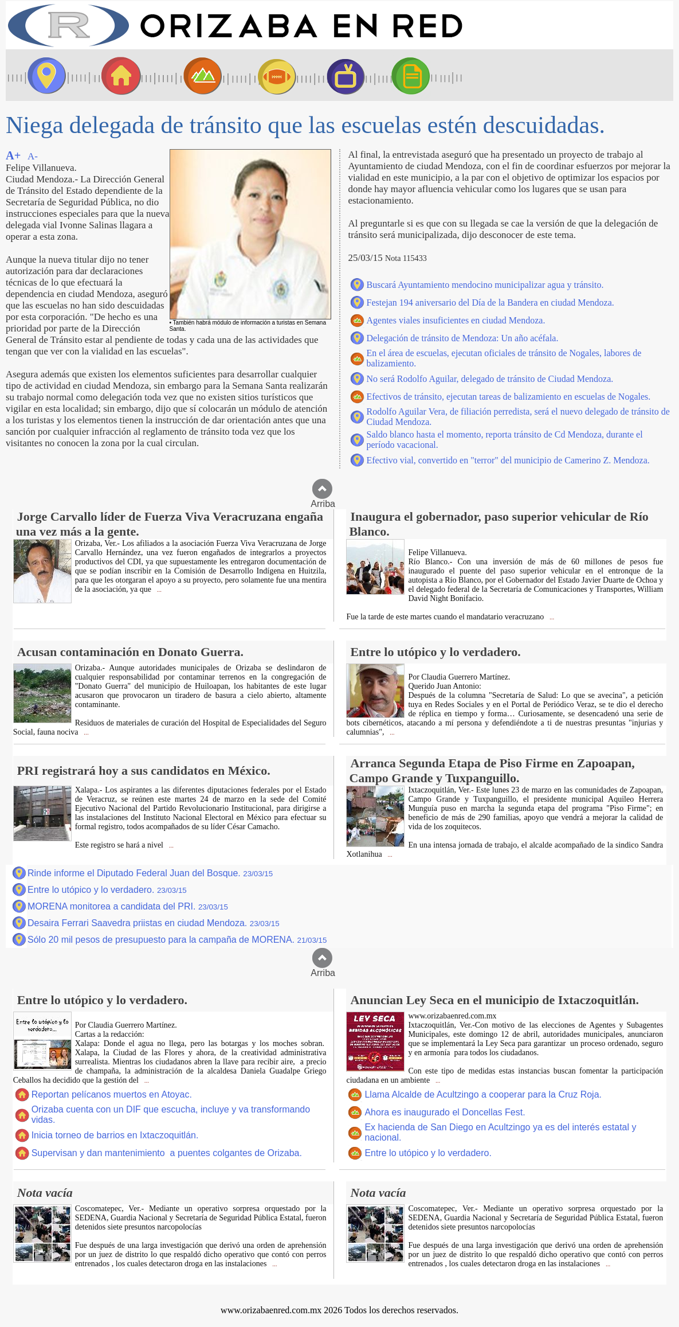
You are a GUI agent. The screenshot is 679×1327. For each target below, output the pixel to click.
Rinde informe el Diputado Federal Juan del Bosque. (150, 873)
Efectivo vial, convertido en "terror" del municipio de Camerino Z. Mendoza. (508, 460)
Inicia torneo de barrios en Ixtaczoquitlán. (115, 1135)
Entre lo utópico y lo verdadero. (107, 890)
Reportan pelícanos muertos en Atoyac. (112, 1094)
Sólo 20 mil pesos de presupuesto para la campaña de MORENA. (177, 939)
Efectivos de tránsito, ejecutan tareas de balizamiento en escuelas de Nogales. (509, 396)
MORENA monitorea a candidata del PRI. (128, 906)
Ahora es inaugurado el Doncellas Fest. (444, 1112)
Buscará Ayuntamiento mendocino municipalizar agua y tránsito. (485, 285)
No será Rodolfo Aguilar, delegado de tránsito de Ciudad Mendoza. (490, 379)
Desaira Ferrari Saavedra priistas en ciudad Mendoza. (154, 923)
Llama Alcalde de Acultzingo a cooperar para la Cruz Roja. (483, 1094)
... (158, 590)
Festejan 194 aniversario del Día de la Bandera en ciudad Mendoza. (490, 302)
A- (33, 156)
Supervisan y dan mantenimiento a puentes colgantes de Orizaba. (167, 1153)
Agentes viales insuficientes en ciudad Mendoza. (456, 320)
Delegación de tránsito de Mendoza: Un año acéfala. (463, 338)
